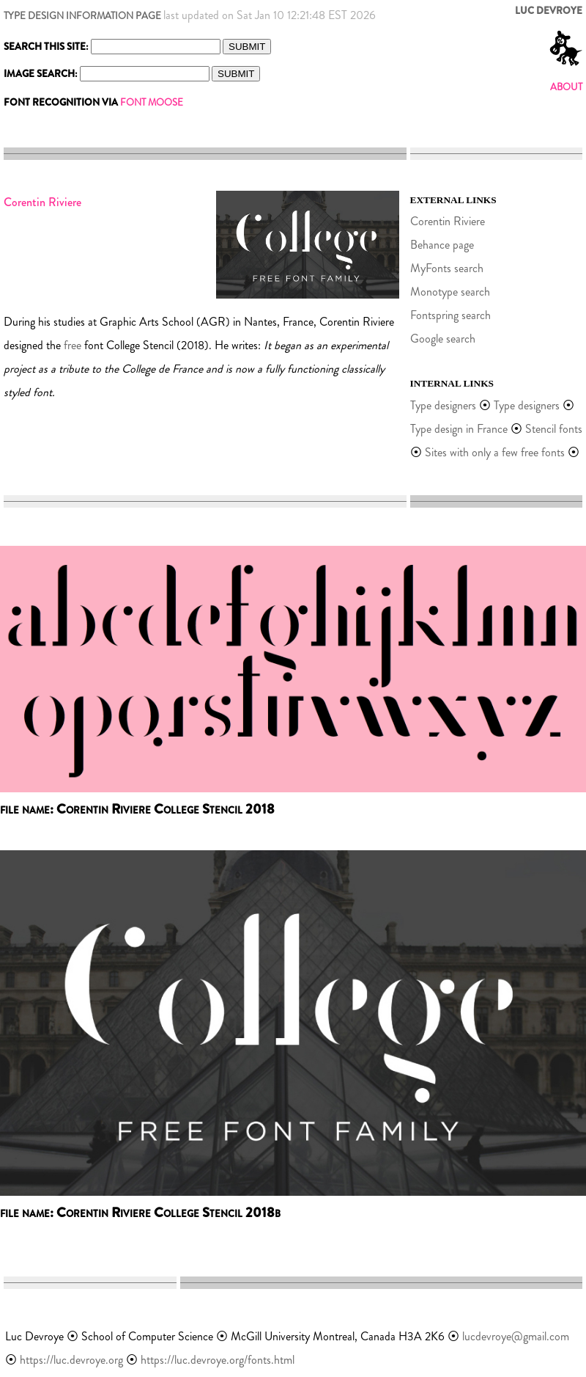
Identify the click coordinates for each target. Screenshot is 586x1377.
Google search (442, 338)
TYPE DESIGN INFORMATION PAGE (82, 16)
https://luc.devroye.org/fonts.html (217, 1359)
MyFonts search (446, 268)
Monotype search (450, 291)
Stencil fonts (553, 428)
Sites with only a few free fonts (495, 452)
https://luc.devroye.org (71, 1359)
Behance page (442, 244)
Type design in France (459, 428)
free (72, 345)
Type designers (443, 405)
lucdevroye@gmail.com (515, 1336)
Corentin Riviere (447, 221)
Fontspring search (450, 315)
